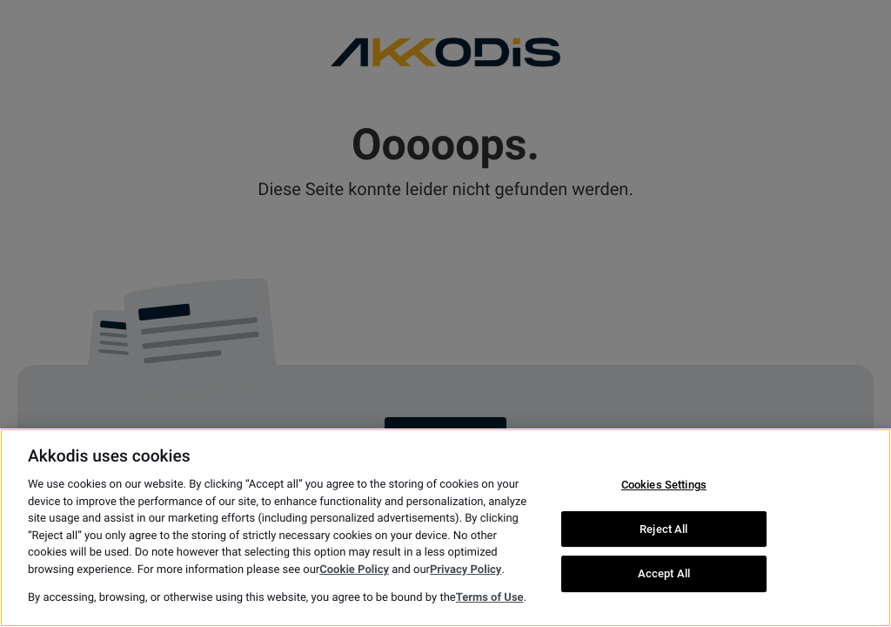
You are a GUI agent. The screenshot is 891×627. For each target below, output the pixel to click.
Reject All (663, 529)
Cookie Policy (354, 569)
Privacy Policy (465, 569)
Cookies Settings (664, 484)
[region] (445, 527)
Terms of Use (490, 597)
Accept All (664, 574)
